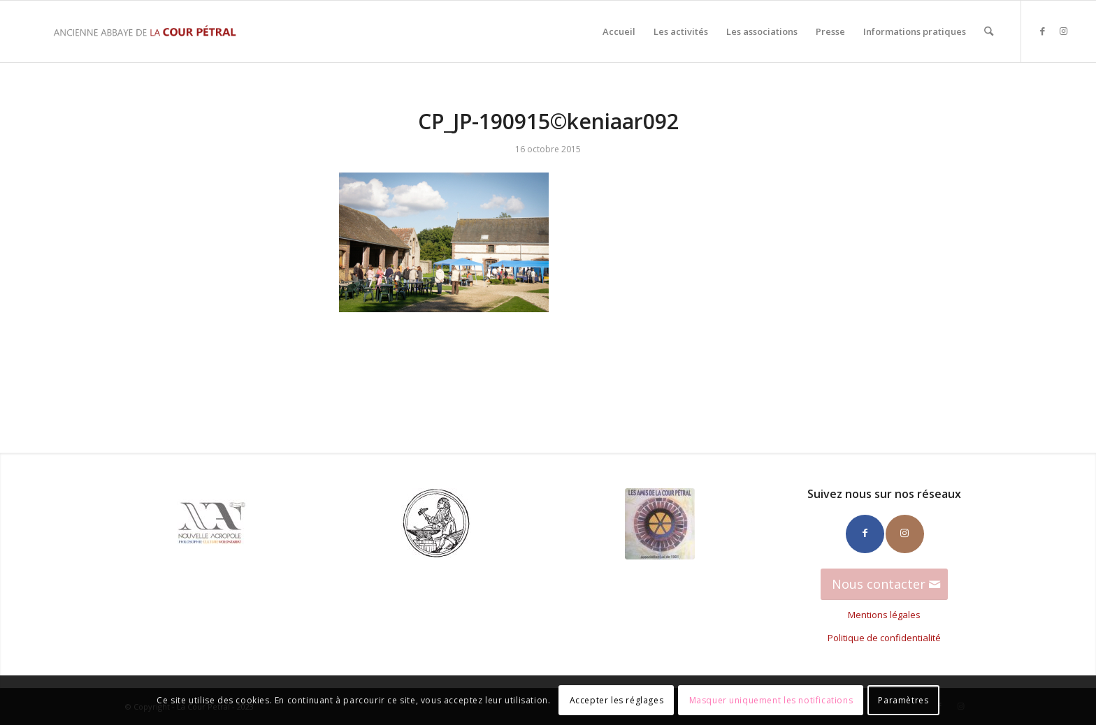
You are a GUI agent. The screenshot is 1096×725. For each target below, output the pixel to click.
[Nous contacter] (884, 585)
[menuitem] (618, 31)
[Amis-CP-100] (660, 523)
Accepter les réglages (617, 700)
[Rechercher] (988, 31)
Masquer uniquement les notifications (771, 700)
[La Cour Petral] (145, 31)
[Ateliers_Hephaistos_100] (436, 523)
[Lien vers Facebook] (1042, 30)
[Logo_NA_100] (212, 523)
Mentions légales (884, 614)
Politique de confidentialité (884, 637)
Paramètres (903, 700)
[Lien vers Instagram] (1063, 30)
